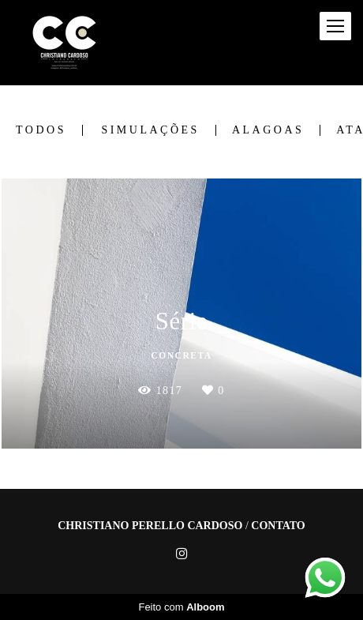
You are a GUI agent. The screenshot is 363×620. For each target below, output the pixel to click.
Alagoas (268, 130)
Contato (278, 526)
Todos (41, 130)
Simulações (150, 130)
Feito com (181, 607)
